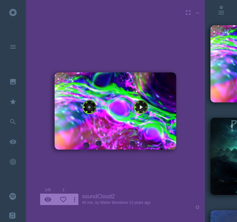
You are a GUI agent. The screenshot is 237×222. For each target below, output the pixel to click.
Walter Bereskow (114, 202)
